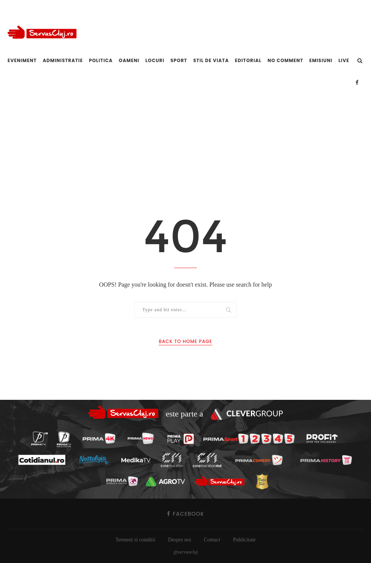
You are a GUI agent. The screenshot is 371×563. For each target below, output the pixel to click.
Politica (101, 60)
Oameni (129, 60)
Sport (178, 60)
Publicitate (244, 540)
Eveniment (22, 60)
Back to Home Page (185, 341)
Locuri (154, 60)
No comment (285, 60)
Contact (212, 540)
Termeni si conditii (135, 540)
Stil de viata (211, 60)
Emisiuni (320, 60)
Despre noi (179, 540)
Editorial (248, 60)
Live (343, 60)
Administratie (63, 60)
